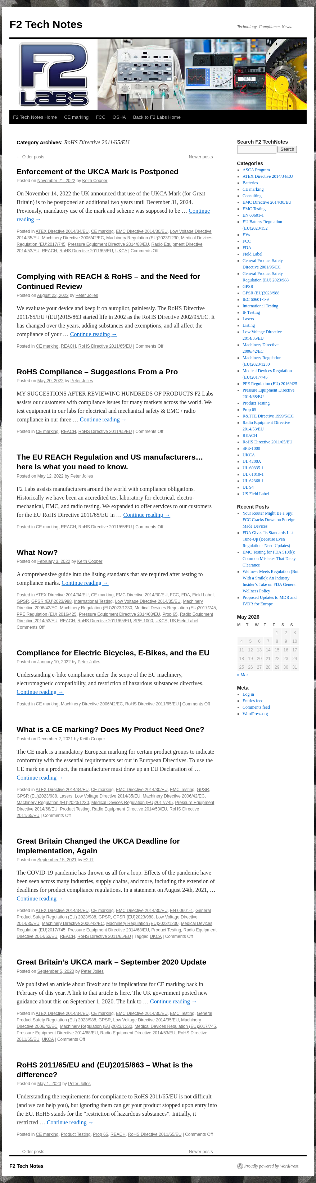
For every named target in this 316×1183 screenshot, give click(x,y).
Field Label (202, 594)
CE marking (76, 117)
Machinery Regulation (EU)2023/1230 (142, 237)
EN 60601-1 (181, 910)
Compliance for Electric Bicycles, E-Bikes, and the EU (113, 653)
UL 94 (248, 487)
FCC (100, 117)
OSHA (119, 117)
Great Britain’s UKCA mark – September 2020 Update (111, 962)
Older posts (30, 156)
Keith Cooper (95, 180)
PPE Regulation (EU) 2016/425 (46, 614)
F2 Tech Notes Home (35, 117)
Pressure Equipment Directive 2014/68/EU (108, 244)
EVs (246, 234)
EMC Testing (182, 789)
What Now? (37, 552)
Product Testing (75, 809)
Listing (249, 325)
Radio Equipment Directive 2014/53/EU (129, 809)
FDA (185, 594)
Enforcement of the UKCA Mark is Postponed (98, 171)
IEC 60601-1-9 (255, 299)
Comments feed (256, 707)
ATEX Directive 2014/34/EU (62, 231)
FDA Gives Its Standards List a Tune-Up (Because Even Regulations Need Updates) (270, 539)
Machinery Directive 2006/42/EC (73, 237)
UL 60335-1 (253, 467)
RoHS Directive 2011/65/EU (86, 250)
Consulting (252, 195)
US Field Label (184, 620)
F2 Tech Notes (45, 24)
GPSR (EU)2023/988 (51, 601)
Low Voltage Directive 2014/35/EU (148, 601)
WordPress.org (255, 713)
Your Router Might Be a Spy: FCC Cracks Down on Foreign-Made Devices (270, 520)
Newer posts (203, 156)
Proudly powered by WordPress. (272, 1166)
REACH (49, 250)
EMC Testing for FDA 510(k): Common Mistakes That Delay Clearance (269, 559)
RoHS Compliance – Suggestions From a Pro (97, 371)
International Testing (93, 601)
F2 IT (88, 859)
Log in (248, 694)
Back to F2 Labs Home (157, 117)
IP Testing (251, 312)
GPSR (23, 601)
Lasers (65, 796)
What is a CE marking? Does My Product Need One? (110, 729)
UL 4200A (252, 461)
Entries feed (253, 700)
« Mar (242, 674)
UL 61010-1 (253, 474)
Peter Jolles (87, 295)
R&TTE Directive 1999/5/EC (268, 416)
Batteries (250, 182)
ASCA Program (256, 169)
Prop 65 (169, 614)
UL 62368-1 (253, 480)
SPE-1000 (143, 620)
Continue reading (93, 334)
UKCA (121, 250)
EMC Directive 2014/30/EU (141, 231)
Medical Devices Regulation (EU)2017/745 (175, 607)
